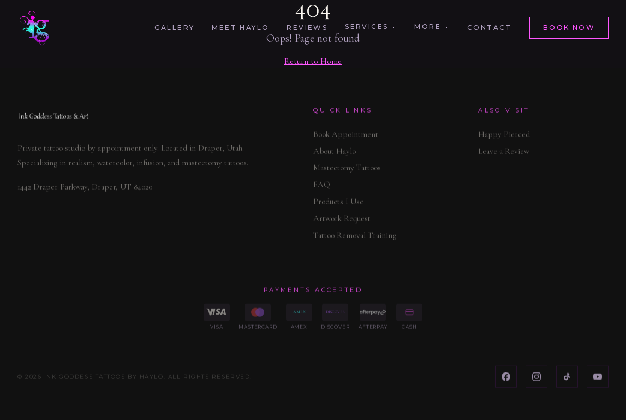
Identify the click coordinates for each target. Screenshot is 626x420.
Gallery (174, 27)
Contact (489, 27)
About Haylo (334, 153)
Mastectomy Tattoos (347, 170)
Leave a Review (503, 153)
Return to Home (313, 61)
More (432, 26)
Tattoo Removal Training (354, 237)
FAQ (321, 187)
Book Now (569, 27)
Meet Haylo (240, 27)
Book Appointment (345, 136)
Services (371, 26)
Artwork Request (342, 221)
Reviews (307, 27)
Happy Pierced (504, 136)
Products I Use (338, 204)
